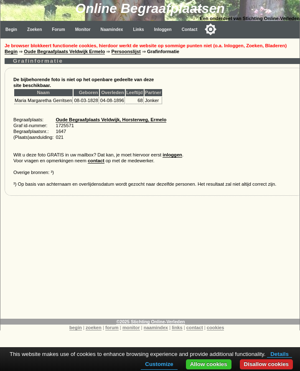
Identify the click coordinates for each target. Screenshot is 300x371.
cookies (215, 327)
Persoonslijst (126, 51)
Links (138, 29)
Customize (159, 364)
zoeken (94, 327)
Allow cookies (208, 364)
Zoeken (34, 29)
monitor (131, 327)
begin (75, 327)
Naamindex (112, 29)
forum (112, 327)
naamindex (156, 327)
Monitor (83, 29)
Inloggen (163, 29)
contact (96, 160)
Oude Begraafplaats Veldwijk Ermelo (64, 51)
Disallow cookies (266, 364)
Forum (58, 29)
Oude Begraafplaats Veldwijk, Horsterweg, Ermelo (111, 119)
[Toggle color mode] (210, 29)
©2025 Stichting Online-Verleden (150, 321)
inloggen (172, 154)
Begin (11, 29)
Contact (190, 29)
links (177, 327)
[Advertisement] (150, 260)
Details (279, 354)
